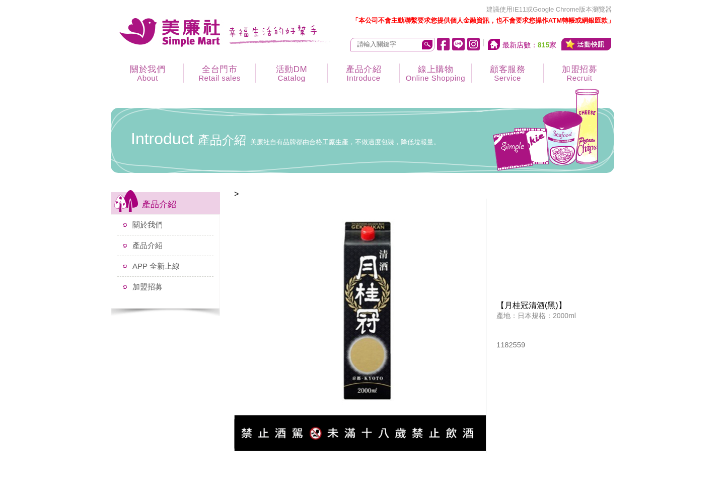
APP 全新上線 (156, 266)
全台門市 (219, 73)
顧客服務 (507, 73)
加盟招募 (579, 73)
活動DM (291, 73)
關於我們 (147, 73)
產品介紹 (363, 73)
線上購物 (435, 73)
